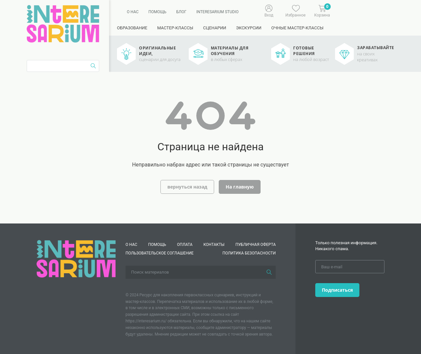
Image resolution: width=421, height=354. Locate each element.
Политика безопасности (249, 253)
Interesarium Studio (217, 12)
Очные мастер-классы (297, 27)
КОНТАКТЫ (214, 244)
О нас (132, 12)
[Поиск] (269, 272)
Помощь (157, 12)
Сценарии (214, 27)
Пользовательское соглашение (160, 253)
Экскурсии (248, 27)
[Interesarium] (76, 258)
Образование (132, 27)
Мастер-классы (175, 27)
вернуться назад (187, 187)
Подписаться (337, 290)
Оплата (184, 244)
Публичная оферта (256, 244)
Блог (181, 12)
